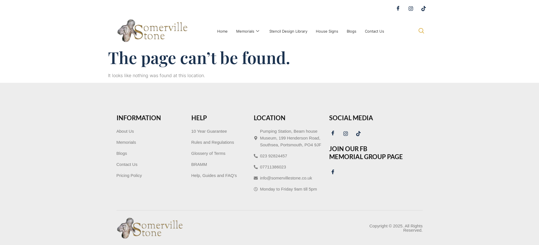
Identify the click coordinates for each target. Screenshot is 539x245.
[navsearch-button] (421, 31)
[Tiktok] (425, 8)
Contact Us (374, 31)
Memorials (247, 31)
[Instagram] (413, 8)
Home (222, 31)
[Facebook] (400, 8)
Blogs (351, 31)
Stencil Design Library (288, 31)
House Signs (327, 31)
